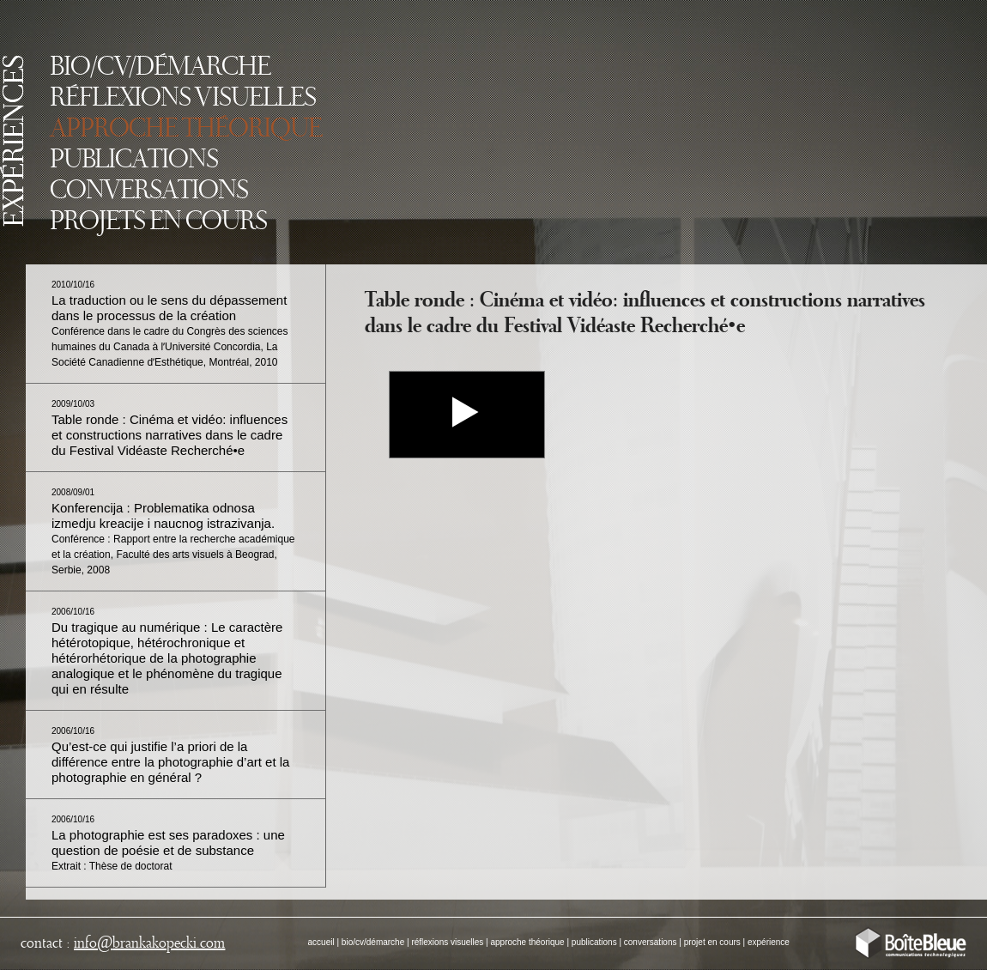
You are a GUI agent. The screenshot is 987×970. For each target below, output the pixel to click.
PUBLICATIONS (134, 160)
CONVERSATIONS (149, 191)
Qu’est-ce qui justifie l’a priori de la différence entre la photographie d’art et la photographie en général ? (170, 755)
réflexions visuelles (447, 942)
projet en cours (712, 942)
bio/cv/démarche (373, 942)
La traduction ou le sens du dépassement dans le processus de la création (169, 324)
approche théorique (527, 942)
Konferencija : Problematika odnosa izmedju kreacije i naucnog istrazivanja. (173, 532)
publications (594, 942)
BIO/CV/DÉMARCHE (160, 67)
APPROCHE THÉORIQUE (186, 129)
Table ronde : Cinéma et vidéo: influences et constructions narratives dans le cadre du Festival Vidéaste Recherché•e (169, 428)
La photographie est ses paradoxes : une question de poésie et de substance (168, 843)
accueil (321, 942)
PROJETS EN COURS (158, 222)
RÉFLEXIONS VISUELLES (183, 98)
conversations (650, 942)
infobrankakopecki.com (149, 943)
